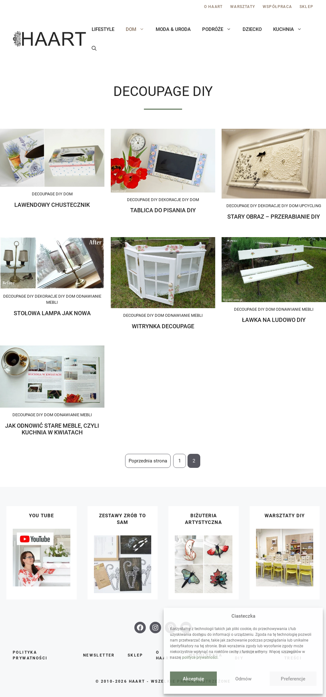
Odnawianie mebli (184, 315)
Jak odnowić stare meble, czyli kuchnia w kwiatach (52, 429)
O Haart (213, 6)
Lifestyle (103, 29)
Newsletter (99, 655)
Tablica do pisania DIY (163, 210)
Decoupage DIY (47, 194)
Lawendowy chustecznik (52, 204)
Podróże (219, 29)
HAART (137, 681)
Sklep (306, 6)
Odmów (243, 679)
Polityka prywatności (30, 655)
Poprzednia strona (148, 461)
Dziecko (252, 29)
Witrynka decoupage (163, 326)
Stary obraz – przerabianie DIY (273, 216)
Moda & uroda (173, 29)
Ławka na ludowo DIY (274, 319)
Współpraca (277, 6)
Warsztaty (242, 6)
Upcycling (310, 205)
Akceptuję (193, 679)
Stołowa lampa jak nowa (52, 313)
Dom (138, 29)
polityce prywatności (199, 657)
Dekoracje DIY (174, 199)
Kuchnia (290, 29)
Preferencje (293, 679)
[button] (94, 48)
